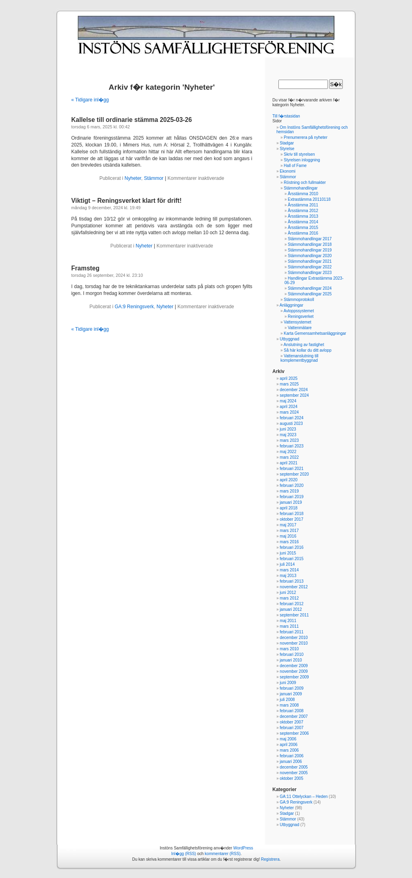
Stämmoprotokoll (299, 299)
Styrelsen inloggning (302, 160)
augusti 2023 (291, 423)
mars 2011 (289, 626)
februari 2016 (291, 547)
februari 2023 (291, 446)
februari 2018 (291, 513)
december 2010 (294, 637)
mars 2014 (289, 570)
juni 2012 (288, 592)
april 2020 (288, 480)
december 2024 (294, 389)
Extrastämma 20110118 (309, 199)
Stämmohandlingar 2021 (310, 261)
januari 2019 (291, 502)
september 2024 (294, 395)
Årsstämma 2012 (303, 210)
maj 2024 (288, 401)
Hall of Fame (295, 165)
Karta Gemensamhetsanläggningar (315, 333)
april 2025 (288, 378)
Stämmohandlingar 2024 (310, 288)
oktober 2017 (291, 519)
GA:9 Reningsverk (134, 306)
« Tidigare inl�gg (90, 100)
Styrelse (287, 148)
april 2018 (288, 508)
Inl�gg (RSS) (183, 853)
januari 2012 (291, 609)
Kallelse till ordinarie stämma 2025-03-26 (131, 119)
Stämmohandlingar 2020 (310, 256)
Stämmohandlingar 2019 (310, 250)
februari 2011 (291, 632)
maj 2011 (288, 620)
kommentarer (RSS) (223, 853)
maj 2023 (288, 435)
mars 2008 (289, 705)
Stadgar (287, 143)
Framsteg (85, 268)
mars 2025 (289, 384)
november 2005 (294, 773)
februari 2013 (291, 581)
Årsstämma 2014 (303, 222)
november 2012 (294, 587)
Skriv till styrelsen (299, 154)
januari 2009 (291, 694)
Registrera (270, 859)
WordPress (243, 848)
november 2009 (294, 671)
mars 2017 (289, 530)
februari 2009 (291, 688)
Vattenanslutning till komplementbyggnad (299, 358)
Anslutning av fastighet (304, 344)
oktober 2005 (291, 778)
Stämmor (154, 178)
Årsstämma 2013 (303, 216)
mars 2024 (289, 412)
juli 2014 (287, 564)
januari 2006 (291, 761)
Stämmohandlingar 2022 (310, 267)
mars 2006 (289, 750)
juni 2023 (288, 429)
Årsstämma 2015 (303, 227)
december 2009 (294, 666)
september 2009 (294, 677)
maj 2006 (288, 739)
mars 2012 (289, 598)
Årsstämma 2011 (303, 205)
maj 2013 (288, 575)
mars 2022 (289, 457)
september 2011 (294, 615)
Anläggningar (291, 305)
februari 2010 (291, 654)
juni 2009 (288, 682)
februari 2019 (291, 497)
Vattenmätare (299, 328)
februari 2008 (291, 711)
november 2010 (294, 643)
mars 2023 (289, 440)
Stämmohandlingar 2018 (310, 244)
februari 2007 (291, 727)
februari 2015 (291, 558)
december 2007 (294, 716)
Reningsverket (300, 316)
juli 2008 (287, 699)
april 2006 (288, 744)
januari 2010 (291, 660)
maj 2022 (288, 451)
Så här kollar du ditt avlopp (307, 350)
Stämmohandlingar (300, 188)
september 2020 (294, 474)
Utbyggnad (289, 339)
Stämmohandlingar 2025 (310, 294)
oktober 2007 (291, 722)
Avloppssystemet (299, 311)
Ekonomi (287, 171)
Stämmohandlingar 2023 (310, 272)
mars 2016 (289, 542)
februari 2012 (291, 604)
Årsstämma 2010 (303, 194)
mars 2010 (289, 649)
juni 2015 (288, 553)
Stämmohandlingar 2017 (310, 239)
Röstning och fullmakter (305, 182)
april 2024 (288, 406)
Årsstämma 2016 (303, 233)
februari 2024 (291, 418)
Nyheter (133, 178)
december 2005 (294, 767)
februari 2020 (291, 485)
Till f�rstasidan (286, 116)
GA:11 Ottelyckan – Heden (304, 796)
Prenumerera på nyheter (305, 137)
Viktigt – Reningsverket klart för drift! (126, 200)
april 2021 (288, 463)
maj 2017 (288, 525)
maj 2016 (288, 536)
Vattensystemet (297, 322)
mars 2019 (289, 491)
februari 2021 (291, 468)
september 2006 (294, 733)
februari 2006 (291, 756)
